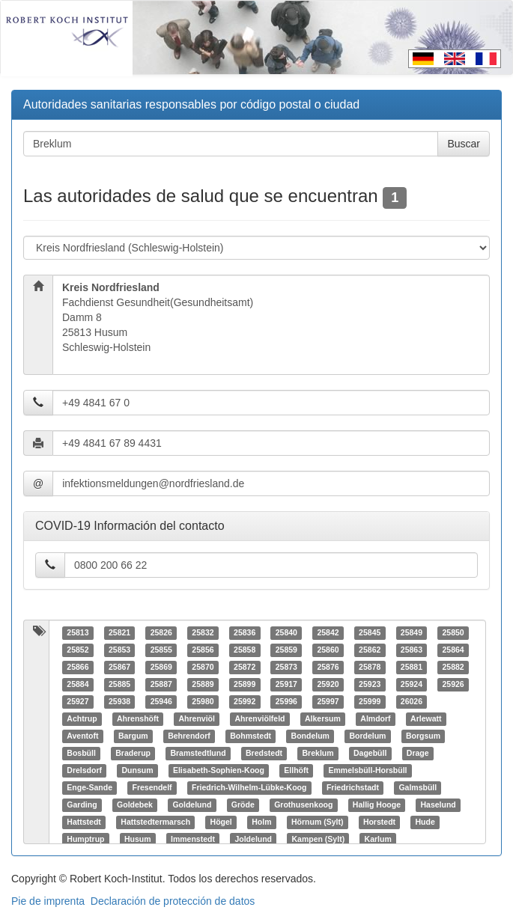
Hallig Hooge (377, 805)
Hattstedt (84, 822)
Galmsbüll (417, 788)
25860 (328, 650)
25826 (161, 633)
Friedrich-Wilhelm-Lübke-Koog (249, 788)
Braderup (133, 753)
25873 (286, 667)
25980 (202, 701)
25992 (244, 701)
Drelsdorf (84, 770)
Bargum (133, 736)
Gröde (243, 805)
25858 (244, 650)
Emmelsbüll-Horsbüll (368, 770)
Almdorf (375, 719)
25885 (119, 684)
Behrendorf (189, 736)
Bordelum (367, 736)
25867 (119, 667)
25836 (244, 633)
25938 (119, 701)
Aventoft (82, 736)
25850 (453, 633)
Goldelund (191, 805)
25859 (286, 650)
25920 (328, 684)
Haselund (438, 805)
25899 (244, 684)
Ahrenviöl (197, 719)
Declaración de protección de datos (173, 901)
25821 (119, 633)
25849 (411, 633)
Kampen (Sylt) (318, 839)
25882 (453, 667)
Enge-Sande (89, 788)
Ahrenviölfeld (259, 719)
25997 (328, 701)
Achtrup (82, 719)
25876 (328, 667)
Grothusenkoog (303, 805)
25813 (77, 633)
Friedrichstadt (353, 788)
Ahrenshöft (138, 719)
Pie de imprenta (48, 901)
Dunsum (137, 770)
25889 (202, 684)
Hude (425, 822)
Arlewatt (425, 719)
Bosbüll (81, 753)
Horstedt (379, 822)
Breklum (318, 753)
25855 (161, 650)
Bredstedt (264, 753)
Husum (137, 839)
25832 (202, 633)
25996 (286, 701)
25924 (411, 684)
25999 (369, 701)
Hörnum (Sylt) (317, 822)
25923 (369, 684)
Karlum (378, 839)
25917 (286, 684)
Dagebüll (369, 753)
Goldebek (135, 805)
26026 (411, 701)
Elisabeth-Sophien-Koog (218, 770)
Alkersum (323, 719)
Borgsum (423, 736)
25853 (119, 650)
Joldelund (253, 839)
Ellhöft (296, 770)
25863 (411, 650)
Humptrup (85, 839)
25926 (453, 684)
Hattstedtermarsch (155, 822)
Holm (261, 822)
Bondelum (310, 736)
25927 (77, 701)
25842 (328, 633)
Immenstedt (193, 839)
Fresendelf (151, 788)
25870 (202, 667)
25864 (453, 650)
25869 (161, 667)
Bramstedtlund (197, 753)
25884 (77, 684)
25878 (369, 667)
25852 (77, 650)
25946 (161, 701)
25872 (244, 667)
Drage (418, 753)
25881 (411, 667)
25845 (369, 633)
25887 (161, 684)
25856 (202, 650)
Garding (82, 805)
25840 (286, 633)
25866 (77, 667)
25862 (369, 650)
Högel (221, 822)
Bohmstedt (250, 736)
